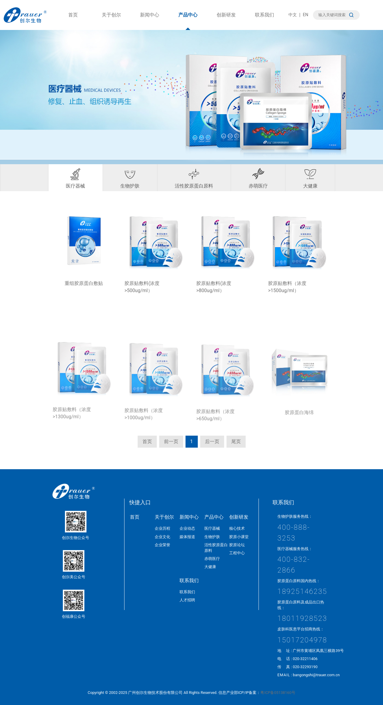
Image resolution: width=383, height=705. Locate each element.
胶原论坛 (237, 545)
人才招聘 (187, 600)
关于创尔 (111, 21)
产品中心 (188, 21)
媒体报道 (187, 537)
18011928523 (302, 618)
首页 (73, 21)
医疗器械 (75, 178)
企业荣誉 (162, 545)
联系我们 (264, 21)
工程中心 (237, 553)
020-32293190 (305, 667)
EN (305, 14)
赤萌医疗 (258, 178)
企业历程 (162, 528)
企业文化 (162, 537)
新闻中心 (149, 21)
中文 (292, 14)
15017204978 (302, 640)
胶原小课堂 (239, 537)
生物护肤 (129, 178)
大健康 (310, 178)
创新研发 (226, 21)
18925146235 (302, 591)
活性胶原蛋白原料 (194, 178)
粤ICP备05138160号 (277, 692)
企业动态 (187, 528)
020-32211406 (305, 658)
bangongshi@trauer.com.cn (316, 675)
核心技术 (237, 528)
